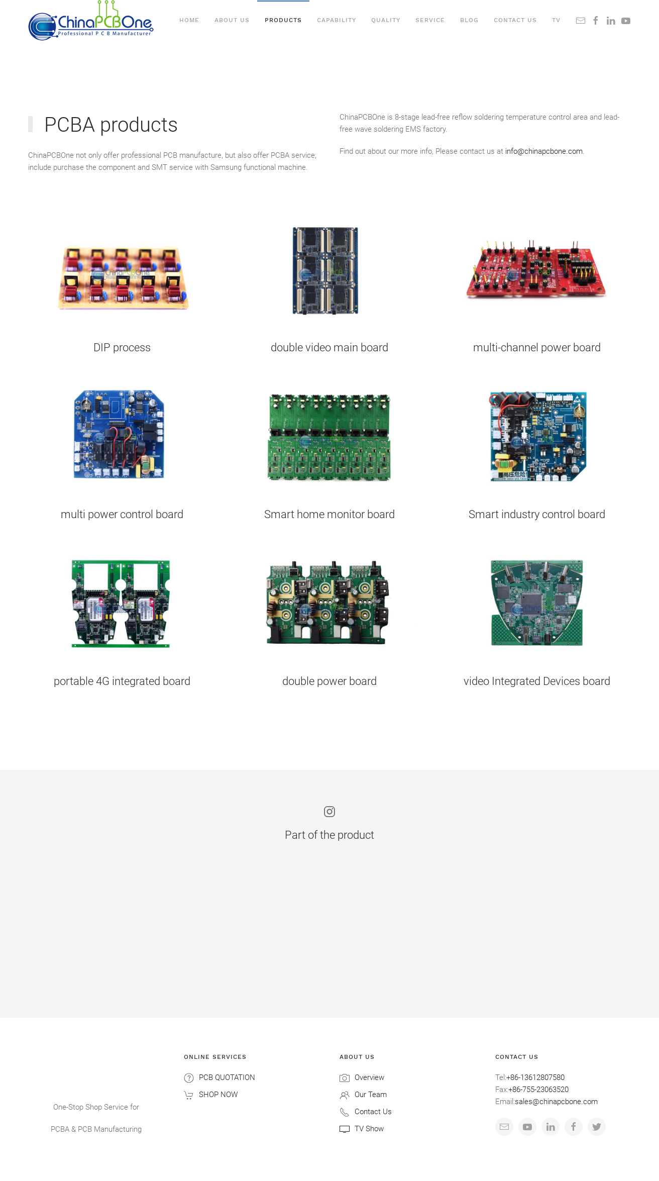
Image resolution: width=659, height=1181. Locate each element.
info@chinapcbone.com (544, 151)
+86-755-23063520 (538, 1089)
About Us (232, 20)
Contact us (515, 20)
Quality (385, 20)
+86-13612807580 (535, 1077)
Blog (469, 20)
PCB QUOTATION (227, 1077)
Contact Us (373, 1111)
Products (283, 20)
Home (189, 20)
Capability (336, 20)
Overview (369, 1077)
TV (556, 20)
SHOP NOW (218, 1094)
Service (430, 20)
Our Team (371, 1094)
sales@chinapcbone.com (556, 1101)
